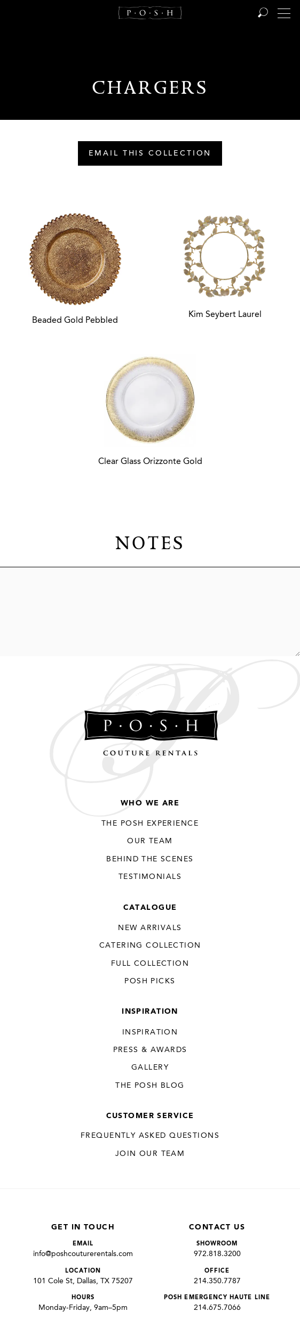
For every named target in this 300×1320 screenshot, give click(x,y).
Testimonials (150, 877)
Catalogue (150, 907)
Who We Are (150, 803)
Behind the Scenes (149, 859)
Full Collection (150, 963)
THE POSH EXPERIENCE (150, 823)
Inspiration (150, 1011)
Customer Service (150, 1116)
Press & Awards (150, 1050)
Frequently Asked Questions (150, 1135)
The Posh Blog (149, 1085)
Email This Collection (150, 154)
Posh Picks (149, 981)
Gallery (150, 1067)
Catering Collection (150, 945)
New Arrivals (149, 928)
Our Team (149, 841)
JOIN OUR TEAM (150, 1154)
